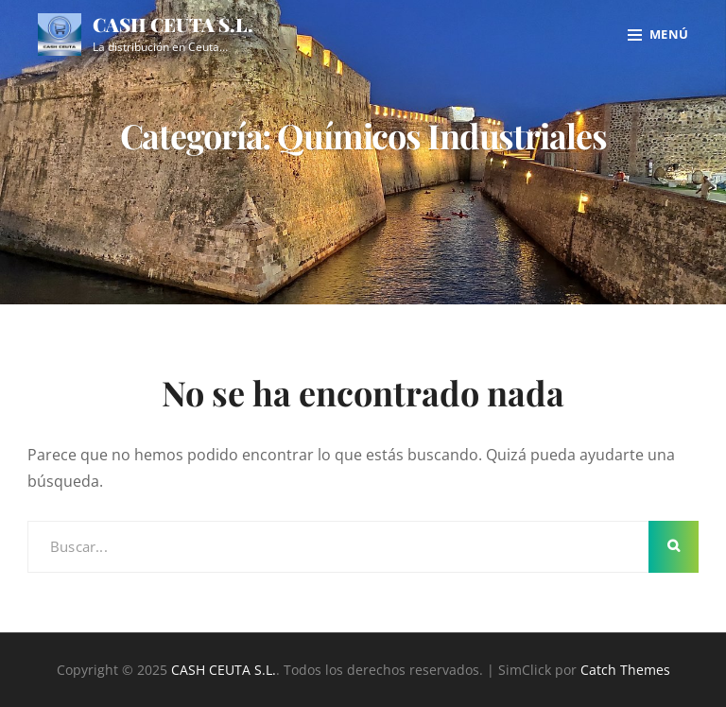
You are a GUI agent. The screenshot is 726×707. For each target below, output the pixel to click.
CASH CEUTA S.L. (173, 24)
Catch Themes (625, 670)
